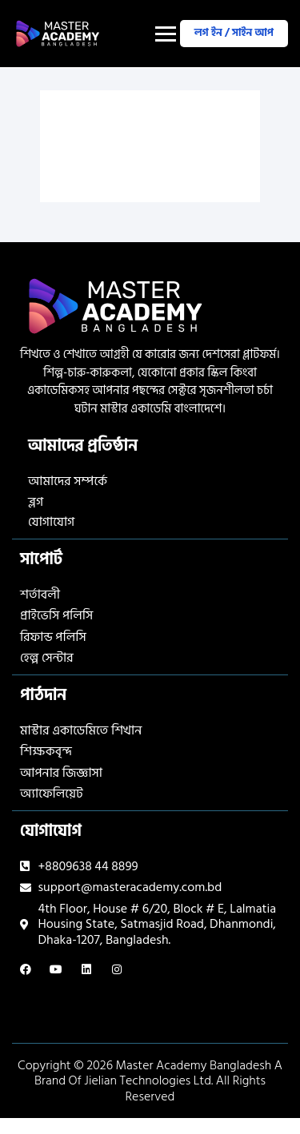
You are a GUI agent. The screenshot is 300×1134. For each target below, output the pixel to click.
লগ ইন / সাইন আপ (234, 33)
